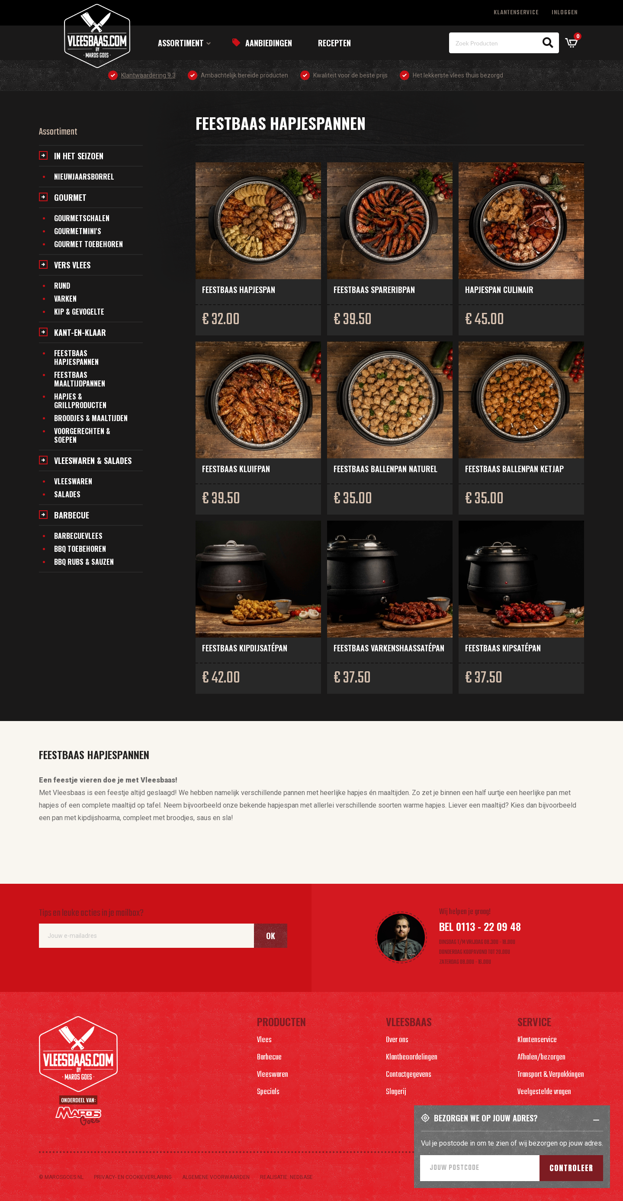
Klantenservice (516, 13)
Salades (67, 494)
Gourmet (70, 197)
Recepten (334, 42)
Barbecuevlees (78, 536)
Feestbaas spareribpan (374, 289)
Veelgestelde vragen (544, 1092)
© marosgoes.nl (61, 1177)
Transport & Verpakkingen (550, 1075)
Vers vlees (72, 264)
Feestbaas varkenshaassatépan (389, 648)
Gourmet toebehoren (88, 244)
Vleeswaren (73, 481)
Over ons (397, 1040)
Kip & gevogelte (79, 311)
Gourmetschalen (81, 218)
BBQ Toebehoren (80, 549)
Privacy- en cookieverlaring (133, 1177)
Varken (65, 298)
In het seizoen (78, 155)
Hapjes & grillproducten (80, 400)
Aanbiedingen (268, 42)
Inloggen (565, 13)
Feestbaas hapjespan (238, 289)
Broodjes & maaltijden (91, 418)
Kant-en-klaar (80, 332)
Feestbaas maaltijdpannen (79, 379)
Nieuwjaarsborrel (84, 176)
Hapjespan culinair (499, 289)
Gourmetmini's (77, 231)
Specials (268, 1092)
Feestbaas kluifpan (236, 469)
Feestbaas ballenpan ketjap (514, 469)
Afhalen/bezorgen (541, 1057)
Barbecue (71, 515)
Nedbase (301, 1177)
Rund (62, 285)
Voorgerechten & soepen (82, 435)
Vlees (264, 1040)
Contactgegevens (408, 1075)
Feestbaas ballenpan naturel (385, 469)
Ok (270, 935)
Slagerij (396, 1092)
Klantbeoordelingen (411, 1057)
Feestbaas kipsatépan (503, 648)
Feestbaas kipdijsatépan (244, 648)
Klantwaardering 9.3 (148, 75)
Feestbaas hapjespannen (76, 357)
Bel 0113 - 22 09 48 (480, 926)
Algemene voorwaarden (216, 1177)
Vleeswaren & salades (93, 460)
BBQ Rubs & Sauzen (84, 562)
